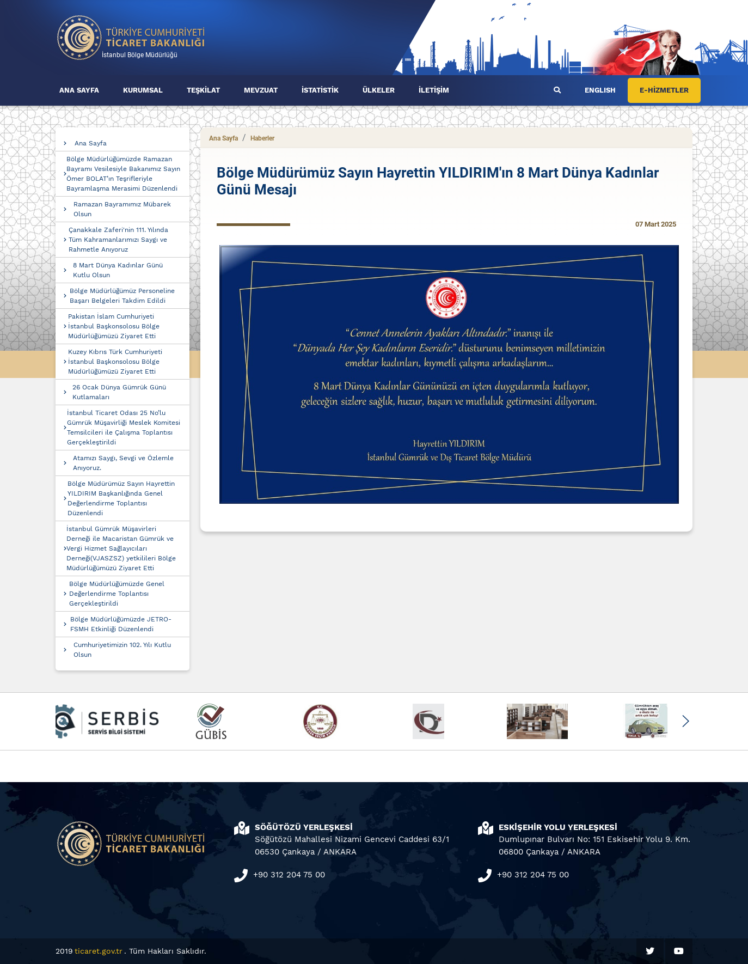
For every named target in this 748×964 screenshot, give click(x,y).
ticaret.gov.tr (98, 951)
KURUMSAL (143, 90)
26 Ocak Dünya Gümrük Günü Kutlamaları (119, 392)
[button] (685, 721)
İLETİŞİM (434, 90)
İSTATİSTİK (320, 90)
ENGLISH (600, 90)
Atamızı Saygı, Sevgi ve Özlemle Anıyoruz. (123, 463)
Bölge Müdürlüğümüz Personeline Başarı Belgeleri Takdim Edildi (122, 295)
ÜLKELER (379, 90)
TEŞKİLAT (203, 90)
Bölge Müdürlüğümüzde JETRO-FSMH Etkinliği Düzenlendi (120, 624)
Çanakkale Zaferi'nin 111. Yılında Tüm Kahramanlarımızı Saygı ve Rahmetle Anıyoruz (118, 239)
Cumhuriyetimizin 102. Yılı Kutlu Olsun (122, 649)
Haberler (262, 138)
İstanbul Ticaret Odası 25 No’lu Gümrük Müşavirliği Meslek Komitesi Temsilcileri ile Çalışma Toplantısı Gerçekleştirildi (123, 427)
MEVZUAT (261, 90)
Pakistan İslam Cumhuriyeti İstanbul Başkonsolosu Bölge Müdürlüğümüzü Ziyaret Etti (114, 326)
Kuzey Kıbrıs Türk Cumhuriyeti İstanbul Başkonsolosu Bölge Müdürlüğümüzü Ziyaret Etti (115, 361)
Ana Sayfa (91, 143)
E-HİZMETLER (664, 90)
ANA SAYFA (79, 90)
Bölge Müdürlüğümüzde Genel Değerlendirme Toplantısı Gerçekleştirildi (116, 593)
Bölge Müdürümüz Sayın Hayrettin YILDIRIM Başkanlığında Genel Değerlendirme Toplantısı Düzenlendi (121, 498)
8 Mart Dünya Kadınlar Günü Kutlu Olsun (118, 270)
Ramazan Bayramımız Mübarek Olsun (122, 209)
